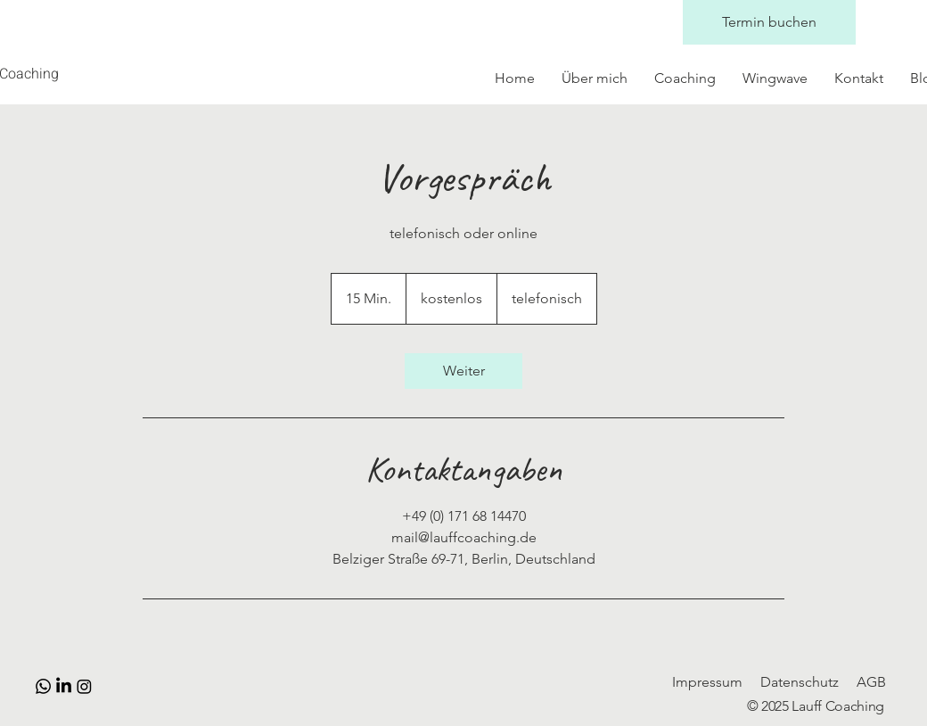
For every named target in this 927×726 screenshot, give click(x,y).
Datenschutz (799, 681)
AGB (871, 681)
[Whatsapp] (43, 686)
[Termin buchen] (769, 22)
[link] (463, 371)
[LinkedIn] (63, 686)
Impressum (707, 681)
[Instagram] (84, 686)
